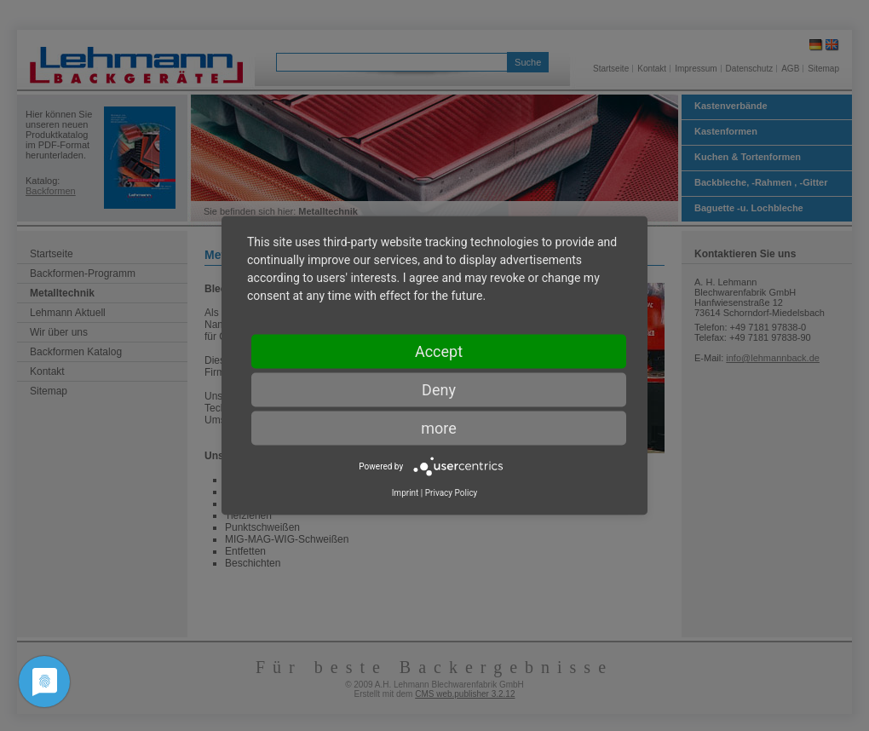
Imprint (405, 493)
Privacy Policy (451, 493)
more (439, 428)
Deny (439, 390)
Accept (439, 351)
